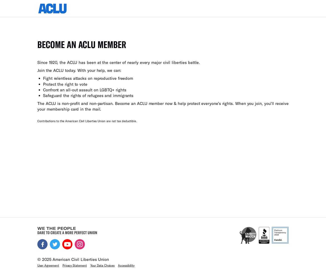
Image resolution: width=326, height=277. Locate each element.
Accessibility (126, 265)
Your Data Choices (102, 265)
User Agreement (48, 265)
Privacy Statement (74, 265)
